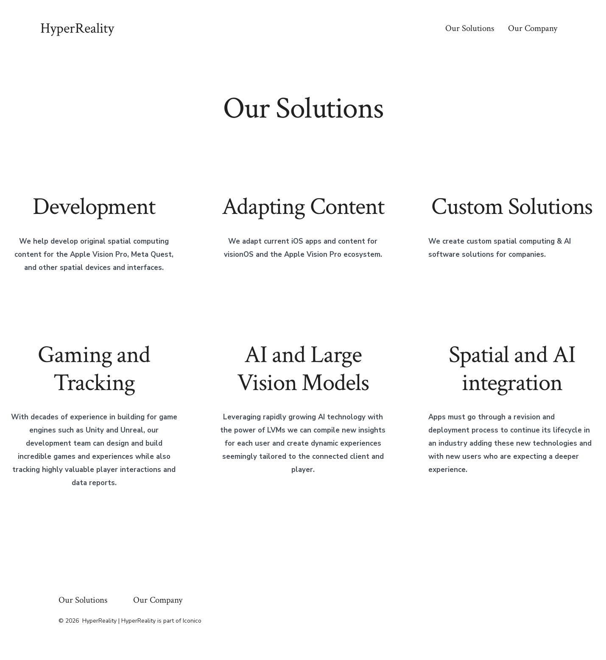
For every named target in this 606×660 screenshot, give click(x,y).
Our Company (532, 28)
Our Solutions (469, 28)
